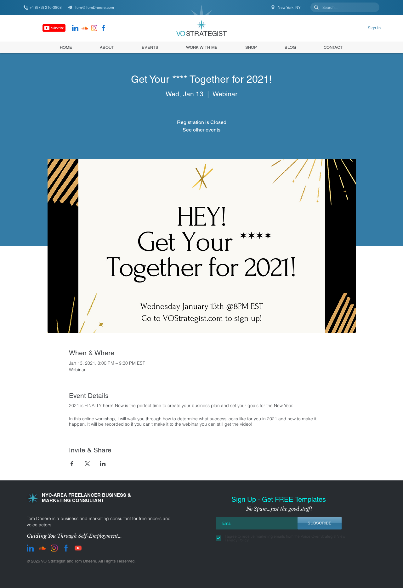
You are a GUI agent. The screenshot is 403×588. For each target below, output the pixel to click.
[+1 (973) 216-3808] (46, 7)
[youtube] (78, 548)
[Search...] (344, 8)
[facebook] (103, 28)
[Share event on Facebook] (72, 463)
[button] (251, 47)
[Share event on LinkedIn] (103, 463)
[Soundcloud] (85, 28)
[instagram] (94, 28)
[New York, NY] (286, 7)
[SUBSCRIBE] (320, 523)
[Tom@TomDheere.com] (93, 7)
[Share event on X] (87, 463)
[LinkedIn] (75, 28)
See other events (201, 130)
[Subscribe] (54, 28)
